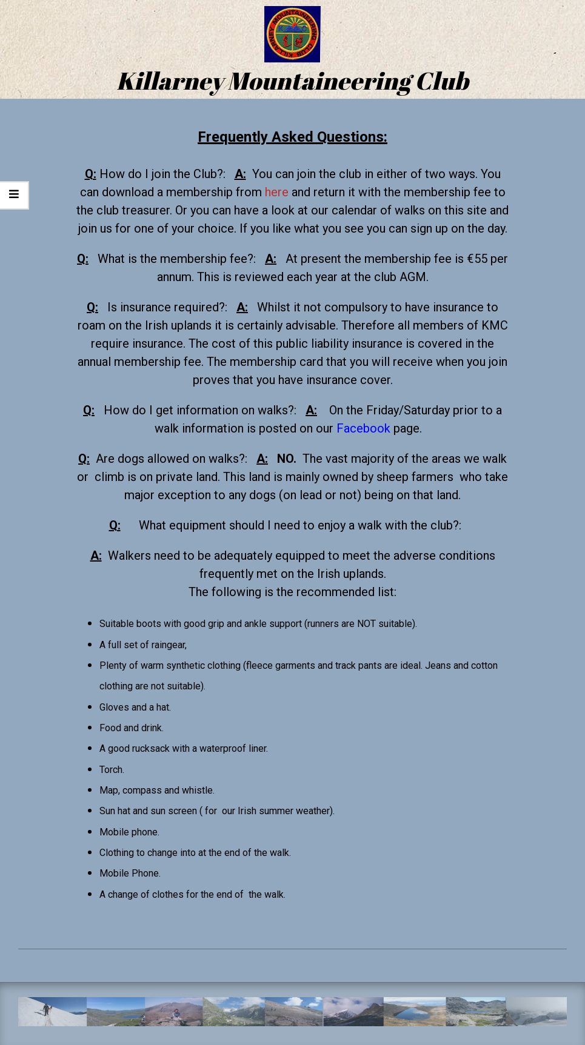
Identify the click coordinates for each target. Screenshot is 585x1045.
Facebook (363, 428)
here (277, 192)
